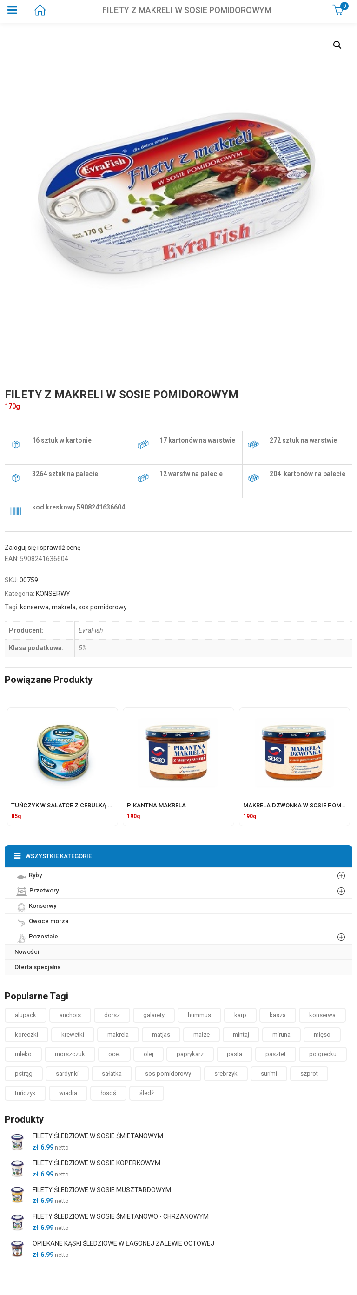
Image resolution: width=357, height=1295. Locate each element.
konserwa (34, 607)
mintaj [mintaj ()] (241, 1034)
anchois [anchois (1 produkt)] (70, 1014)
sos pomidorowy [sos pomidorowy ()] (168, 1073)
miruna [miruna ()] (281, 1034)
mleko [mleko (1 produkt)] (23, 1054)
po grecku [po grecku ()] (323, 1054)
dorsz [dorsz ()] (112, 1014)
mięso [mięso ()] (322, 1034)
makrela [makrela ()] (118, 1034)
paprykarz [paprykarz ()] (190, 1054)
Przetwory (36, 890)
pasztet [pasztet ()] (275, 1054)
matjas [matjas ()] (161, 1034)
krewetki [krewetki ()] (72, 1034)
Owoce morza (41, 921)
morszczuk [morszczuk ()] (70, 1054)
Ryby (28, 875)
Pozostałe (36, 936)
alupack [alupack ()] (25, 1014)
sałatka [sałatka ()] (112, 1073)
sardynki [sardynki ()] (67, 1073)
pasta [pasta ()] (234, 1054)
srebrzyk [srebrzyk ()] (226, 1073)
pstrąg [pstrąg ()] (24, 1073)
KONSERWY (53, 593)
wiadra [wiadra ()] (68, 1093)
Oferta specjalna (37, 967)
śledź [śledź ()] (146, 1093)
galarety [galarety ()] (154, 1014)
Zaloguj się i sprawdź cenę (42, 547)
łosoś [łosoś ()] (108, 1093)
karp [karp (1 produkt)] (240, 1014)
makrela (64, 607)
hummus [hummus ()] (199, 1014)
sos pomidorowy (103, 607)
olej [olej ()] (148, 1054)
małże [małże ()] (201, 1034)
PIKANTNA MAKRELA (156, 805)
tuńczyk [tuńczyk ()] (25, 1093)
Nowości (26, 951)
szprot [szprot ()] (309, 1073)
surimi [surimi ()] (269, 1073)
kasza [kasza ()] (278, 1014)
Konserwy (35, 905)
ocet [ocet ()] (114, 1054)
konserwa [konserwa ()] (322, 1014)
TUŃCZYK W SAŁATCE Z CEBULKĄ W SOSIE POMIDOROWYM (94, 805)
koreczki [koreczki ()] (26, 1034)
